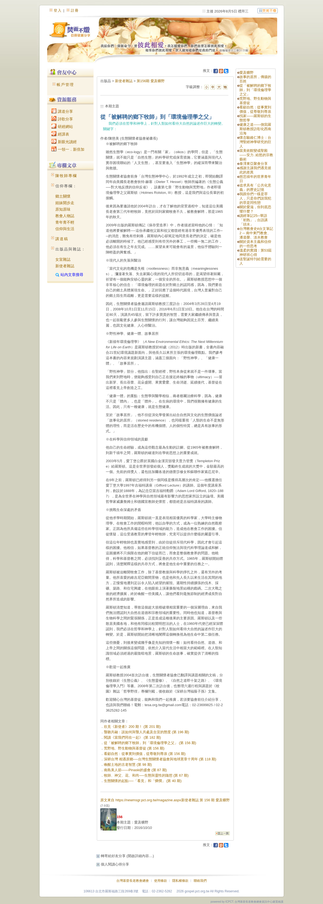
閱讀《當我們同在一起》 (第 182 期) (132, 737)
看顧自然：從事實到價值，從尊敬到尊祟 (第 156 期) (145, 754)
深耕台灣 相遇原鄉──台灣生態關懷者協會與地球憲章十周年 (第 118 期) (160, 759)
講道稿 (61, 239)
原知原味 (63, 209)
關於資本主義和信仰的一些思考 (255, 244)
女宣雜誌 (63, 259)
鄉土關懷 (63, 196)
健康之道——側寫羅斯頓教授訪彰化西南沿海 (255, 129)
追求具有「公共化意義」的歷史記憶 (255, 187)
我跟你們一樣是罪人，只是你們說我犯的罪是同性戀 (255, 198)
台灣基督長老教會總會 (132, 881)
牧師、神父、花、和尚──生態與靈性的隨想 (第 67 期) (146, 775)
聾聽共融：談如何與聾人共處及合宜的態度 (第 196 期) (146, 732)
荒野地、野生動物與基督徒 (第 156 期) (134, 748)
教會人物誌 (64, 216)
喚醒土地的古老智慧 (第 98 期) (128, 765)
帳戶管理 (65, 84)
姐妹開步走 (64, 203)
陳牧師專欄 (66, 175)
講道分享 (62, 111)
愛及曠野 (246, 72)
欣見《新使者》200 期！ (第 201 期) (132, 727)
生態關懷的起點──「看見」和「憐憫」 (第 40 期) (142, 781)
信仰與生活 (64, 229)
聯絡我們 (200, 881)
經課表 (60, 134)
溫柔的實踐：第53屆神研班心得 (255, 252)
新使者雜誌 (64, 266)
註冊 (75, 10)
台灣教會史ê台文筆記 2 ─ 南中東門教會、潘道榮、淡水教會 (256, 233)
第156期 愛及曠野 (151, 81)
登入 (58, 10)
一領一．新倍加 (67, 149)
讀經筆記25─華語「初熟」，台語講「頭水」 (253, 220)
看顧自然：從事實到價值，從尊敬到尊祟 (255, 109)
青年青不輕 (64, 222)
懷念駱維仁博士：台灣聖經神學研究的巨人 (255, 142)
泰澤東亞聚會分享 (253, 164)
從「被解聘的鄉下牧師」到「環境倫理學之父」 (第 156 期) (150, 743)
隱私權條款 (180, 881)
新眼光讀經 (64, 142)
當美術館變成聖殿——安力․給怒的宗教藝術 (256, 155)
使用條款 (160, 881)
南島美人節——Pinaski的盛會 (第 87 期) (135, 770)
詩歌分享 (62, 119)
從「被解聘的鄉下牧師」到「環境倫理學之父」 (255, 89)
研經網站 (62, 126)
